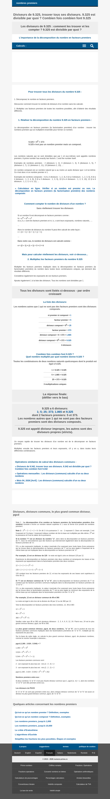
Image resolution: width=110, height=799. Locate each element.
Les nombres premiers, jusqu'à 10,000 (33, 726)
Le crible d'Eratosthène (26, 730)
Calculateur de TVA (83, 784)
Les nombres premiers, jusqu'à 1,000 (33, 721)
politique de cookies (87, 746)
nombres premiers (26, 3)
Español (38, 753)
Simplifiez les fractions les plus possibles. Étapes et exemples (45, 739)
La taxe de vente (26, 790)
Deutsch (17, 753)
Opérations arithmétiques (83, 772)
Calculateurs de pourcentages (26, 778)
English (28, 753)
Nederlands (71, 753)
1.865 (68, 335)
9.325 (68, 340)
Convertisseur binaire (26, 784)
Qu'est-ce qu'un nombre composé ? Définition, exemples (43, 717)
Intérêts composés (55, 784)
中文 (93, 753)
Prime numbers (26, 765)
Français (49, 753)
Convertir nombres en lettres (55, 772)
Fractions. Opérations (83, 765)
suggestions (44, 746)
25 (70, 325)
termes (66, 746)
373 (69, 330)
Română (84, 753)
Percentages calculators (55, 778)
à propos (22, 746)
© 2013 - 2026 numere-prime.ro (54, 759)
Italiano (60, 753)
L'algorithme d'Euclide (26, 734)
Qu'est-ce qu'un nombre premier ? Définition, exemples (42, 712)
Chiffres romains (55, 765)
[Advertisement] (55, 67)
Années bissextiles (83, 778)
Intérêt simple (55, 790)
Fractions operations (26, 772)
